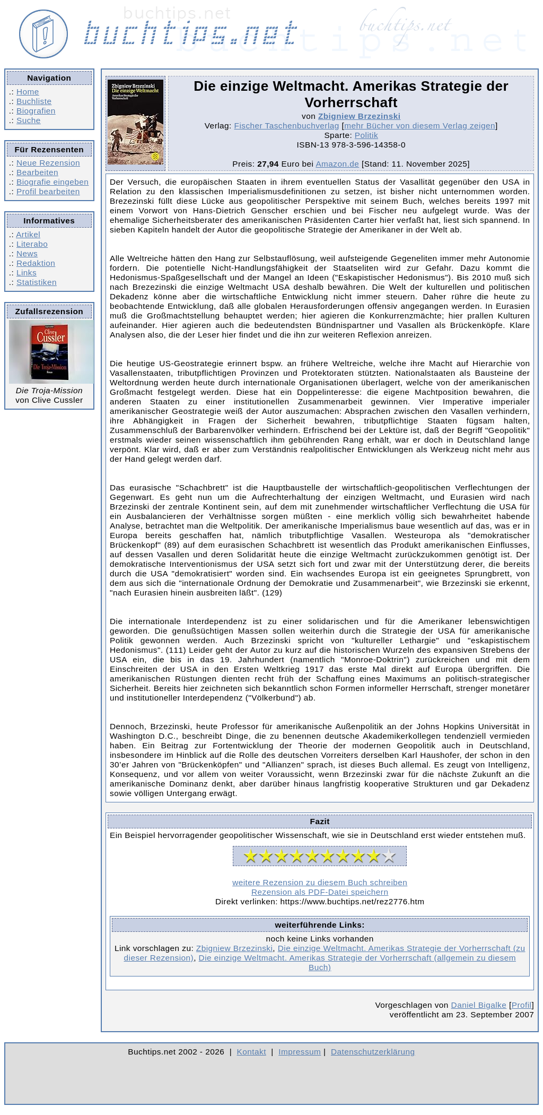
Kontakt (251, 1051)
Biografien (36, 110)
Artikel (28, 234)
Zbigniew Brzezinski (359, 115)
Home (27, 91)
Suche (28, 120)
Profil (522, 1004)
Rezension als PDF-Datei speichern (320, 891)
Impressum (299, 1051)
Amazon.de (337, 163)
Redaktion (35, 262)
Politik (366, 135)
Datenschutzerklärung (373, 1051)
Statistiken (36, 282)
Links (26, 272)
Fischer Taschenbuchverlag (286, 125)
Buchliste (33, 101)
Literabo (32, 243)
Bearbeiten (37, 172)
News (27, 253)
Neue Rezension (48, 162)
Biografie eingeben (52, 181)
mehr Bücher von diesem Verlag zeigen (419, 125)
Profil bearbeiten (48, 191)
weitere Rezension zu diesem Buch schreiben (319, 882)
